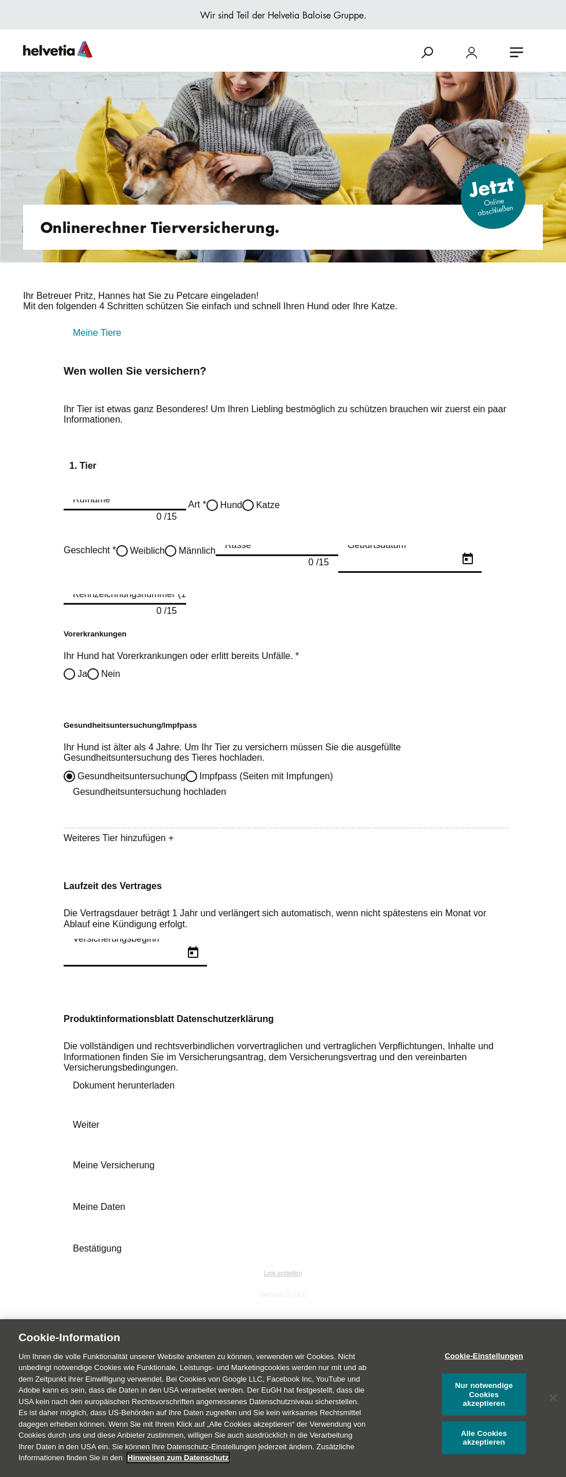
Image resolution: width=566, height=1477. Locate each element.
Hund (231, 505)
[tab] (283, 333)
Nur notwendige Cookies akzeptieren (484, 1394)
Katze (268, 505)
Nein (110, 674)
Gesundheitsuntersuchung (131, 776)
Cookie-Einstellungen (484, 1356)
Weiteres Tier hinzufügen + (118, 838)
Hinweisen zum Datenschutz (178, 1457)
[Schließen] (553, 1398)
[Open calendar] (468, 559)
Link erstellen (283, 1272)
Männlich (197, 551)
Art (196, 504)
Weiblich (147, 551)
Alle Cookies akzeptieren (484, 1438)
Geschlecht (90, 550)
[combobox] (277, 550)
